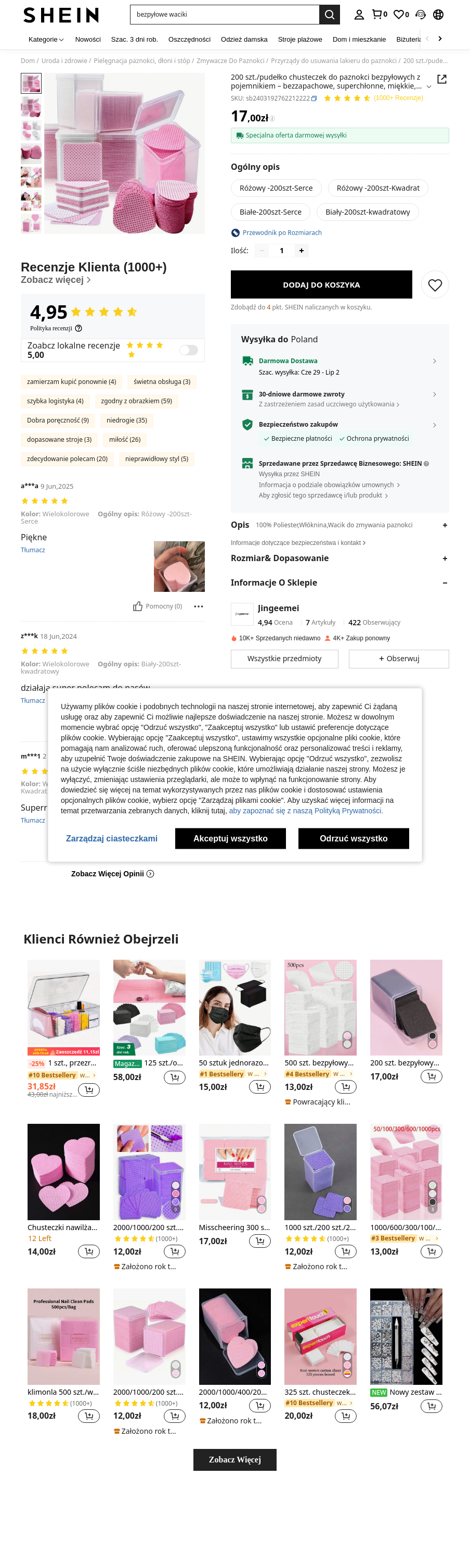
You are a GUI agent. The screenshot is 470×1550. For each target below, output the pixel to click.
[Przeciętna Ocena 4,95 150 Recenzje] (373, 99)
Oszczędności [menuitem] (189, 39)
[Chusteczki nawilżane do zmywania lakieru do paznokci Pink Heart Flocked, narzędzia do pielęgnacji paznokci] (64, 1172)
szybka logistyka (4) (55, 400)
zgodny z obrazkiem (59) (136, 400)
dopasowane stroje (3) (59, 439)
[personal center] (359, 14)
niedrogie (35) (127, 420)
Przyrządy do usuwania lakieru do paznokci (334, 61)
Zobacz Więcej (235, 1459)
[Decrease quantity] (262, 250)
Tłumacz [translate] (33, 550)
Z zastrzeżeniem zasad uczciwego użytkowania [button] (327, 404)
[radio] (276, 188)
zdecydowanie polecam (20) (67, 458)
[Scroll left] (427, 39)
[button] (420, 14)
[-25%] (37, 1064)
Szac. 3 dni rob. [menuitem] (134, 39)
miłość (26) (124, 439)
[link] (379, 14)
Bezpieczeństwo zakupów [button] (298, 424)
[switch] (188, 350)
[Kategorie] (46, 39)
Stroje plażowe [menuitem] (300, 39)
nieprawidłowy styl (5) (156, 458)
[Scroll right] (439, 39)
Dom (28, 61)
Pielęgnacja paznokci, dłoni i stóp (142, 61)
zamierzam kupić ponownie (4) (71, 381)
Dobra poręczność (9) (58, 420)
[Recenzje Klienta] (113, 273)
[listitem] (63, 1033)
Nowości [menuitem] (88, 39)
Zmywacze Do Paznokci (230, 61)
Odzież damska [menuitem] (244, 39)
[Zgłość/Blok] (198, 606)
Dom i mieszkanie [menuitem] (359, 39)
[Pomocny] (138, 606)
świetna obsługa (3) (162, 381)
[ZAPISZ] (435, 284)
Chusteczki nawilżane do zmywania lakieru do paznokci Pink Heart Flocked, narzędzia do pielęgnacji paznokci (64, 1227)
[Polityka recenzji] (56, 328)
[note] (319, 1102)
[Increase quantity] (301, 250)
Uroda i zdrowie (64, 61)
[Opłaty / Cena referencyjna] (272, 118)
